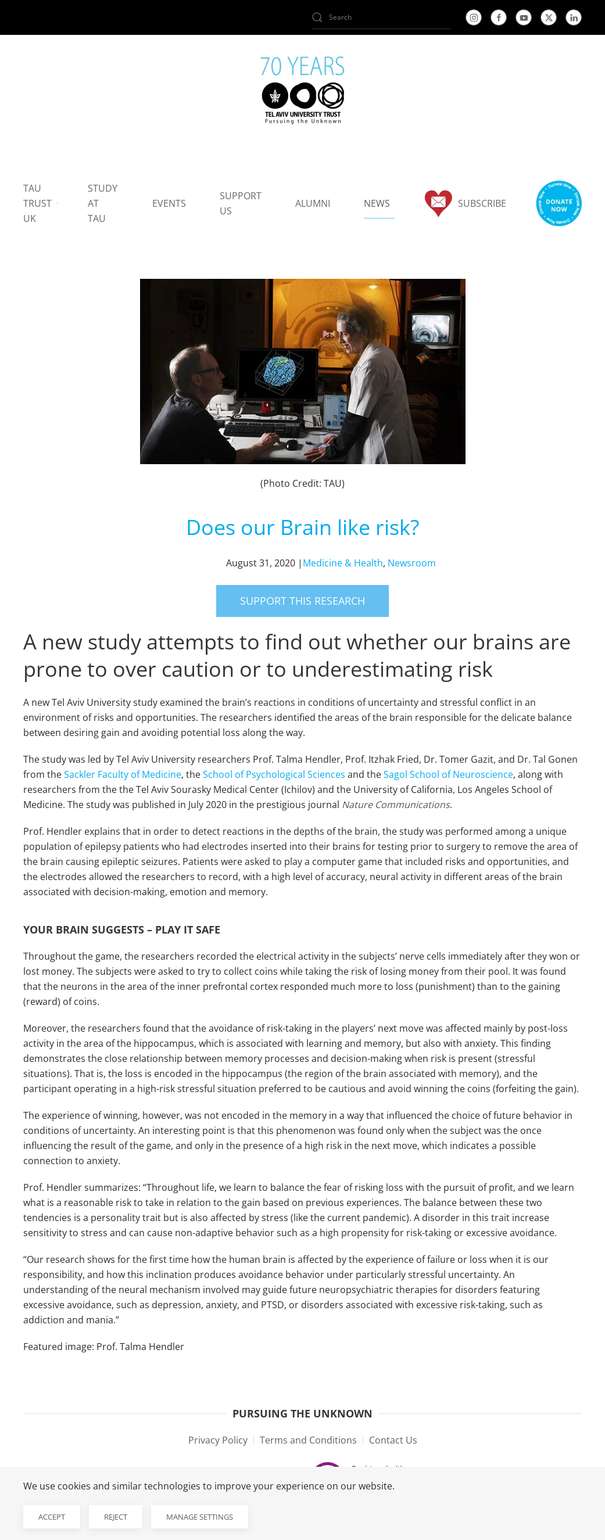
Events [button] (169, 203)
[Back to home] (302, 93)
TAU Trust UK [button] (41, 203)
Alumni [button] (312, 203)
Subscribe (465, 203)
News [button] (377, 203)
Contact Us (393, 1440)
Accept (51, 1517)
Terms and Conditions (308, 1440)
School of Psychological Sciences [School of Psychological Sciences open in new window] (274, 774)
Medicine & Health (343, 563)
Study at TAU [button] (105, 203)
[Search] (381, 17)
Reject (115, 1517)
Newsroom (412, 563)
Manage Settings (199, 1517)
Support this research (302, 601)
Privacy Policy (218, 1440)
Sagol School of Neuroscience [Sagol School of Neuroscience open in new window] (448, 774)
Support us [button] (241, 203)
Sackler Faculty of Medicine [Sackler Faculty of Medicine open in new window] (122, 774)
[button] (558, 203)
